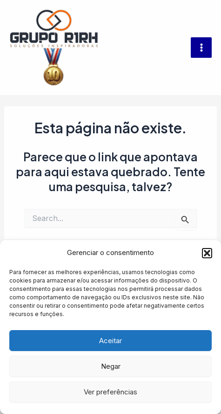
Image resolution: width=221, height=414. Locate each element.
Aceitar (110, 340)
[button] (207, 253)
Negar (111, 366)
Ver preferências (110, 391)
